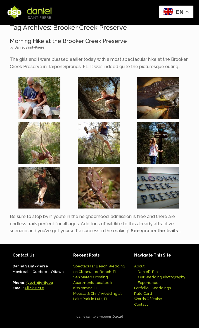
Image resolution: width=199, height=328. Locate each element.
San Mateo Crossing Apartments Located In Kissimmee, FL (93, 282)
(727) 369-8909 (39, 283)
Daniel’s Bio (148, 272)
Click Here (34, 288)
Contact (141, 304)
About (139, 266)
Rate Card (143, 293)
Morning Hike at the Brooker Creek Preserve (68, 41)
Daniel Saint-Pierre (29, 47)
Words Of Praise (148, 299)
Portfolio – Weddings (152, 288)
